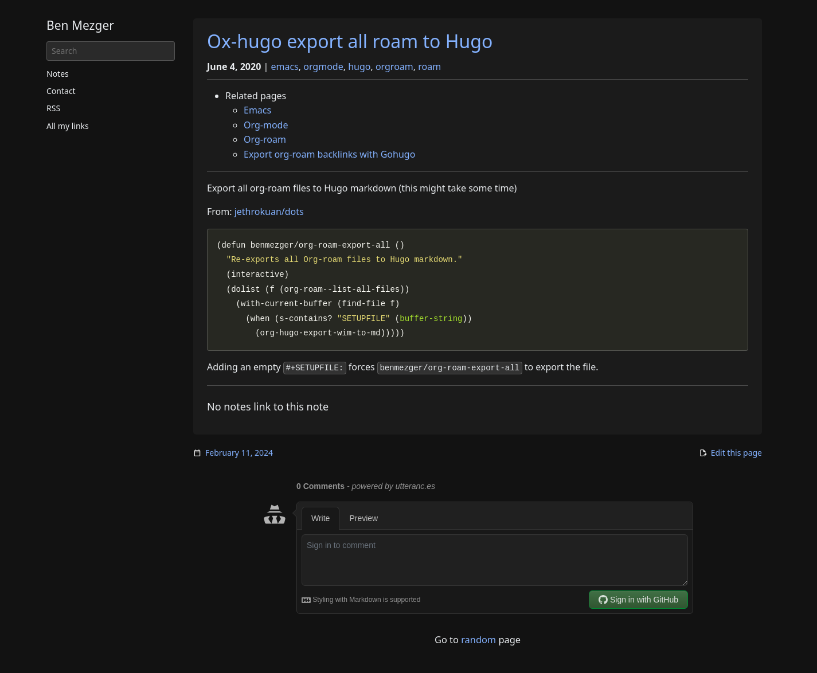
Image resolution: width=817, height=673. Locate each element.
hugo (359, 66)
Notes (57, 73)
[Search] (110, 51)
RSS (53, 108)
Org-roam (265, 139)
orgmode (323, 66)
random (478, 639)
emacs (284, 66)
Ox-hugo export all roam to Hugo (349, 41)
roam (429, 66)
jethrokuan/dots (269, 211)
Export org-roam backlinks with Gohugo (329, 154)
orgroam (394, 66)
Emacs (257, 110)
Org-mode (266, 125)
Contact (61, 90)
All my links (67, 125)
